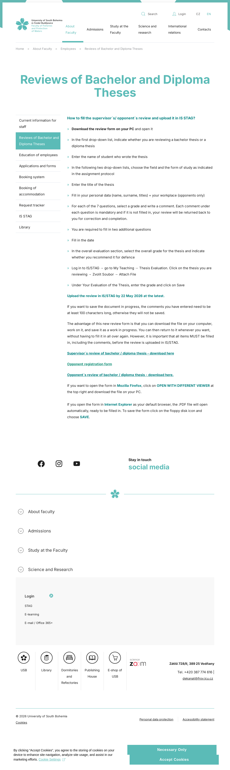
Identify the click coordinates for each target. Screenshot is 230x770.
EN (209, 14)
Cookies (21, 722)
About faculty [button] (41, 511)
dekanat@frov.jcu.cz (198, 678)
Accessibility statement (198, 719)
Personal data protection (156, 719)
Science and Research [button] (50, 569)
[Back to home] (39, 25)
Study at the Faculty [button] (119, 29)
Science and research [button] (147, 29)
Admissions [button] (95, 29)
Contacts (204, 29)
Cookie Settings (54, 765)
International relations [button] (177, 29)
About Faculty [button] (71, 29)
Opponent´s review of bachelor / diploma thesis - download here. (120, 375)
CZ (198, 14)
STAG (28, 606)
